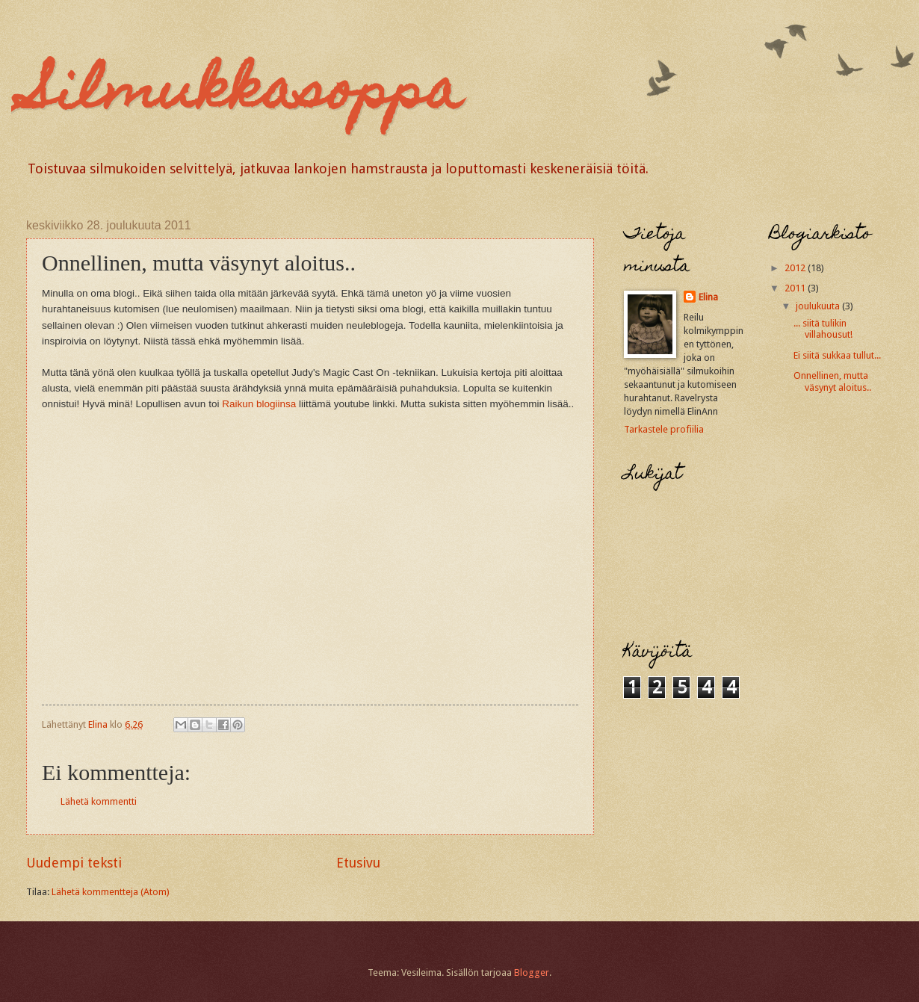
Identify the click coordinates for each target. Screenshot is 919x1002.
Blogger (531, 972)
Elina (708, 297)
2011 (796, 288)
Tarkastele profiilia (664, 429)
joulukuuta (819, 306)
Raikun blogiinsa (259, 403)
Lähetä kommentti (99, 801)
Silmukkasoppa (244, 95)
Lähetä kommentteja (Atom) (111, 891)
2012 (796, 267)
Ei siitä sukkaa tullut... (837, 355)
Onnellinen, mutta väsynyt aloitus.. (832, 381)
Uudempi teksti (74, 862)
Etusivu (358, 862)
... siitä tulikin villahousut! (823, 329)
